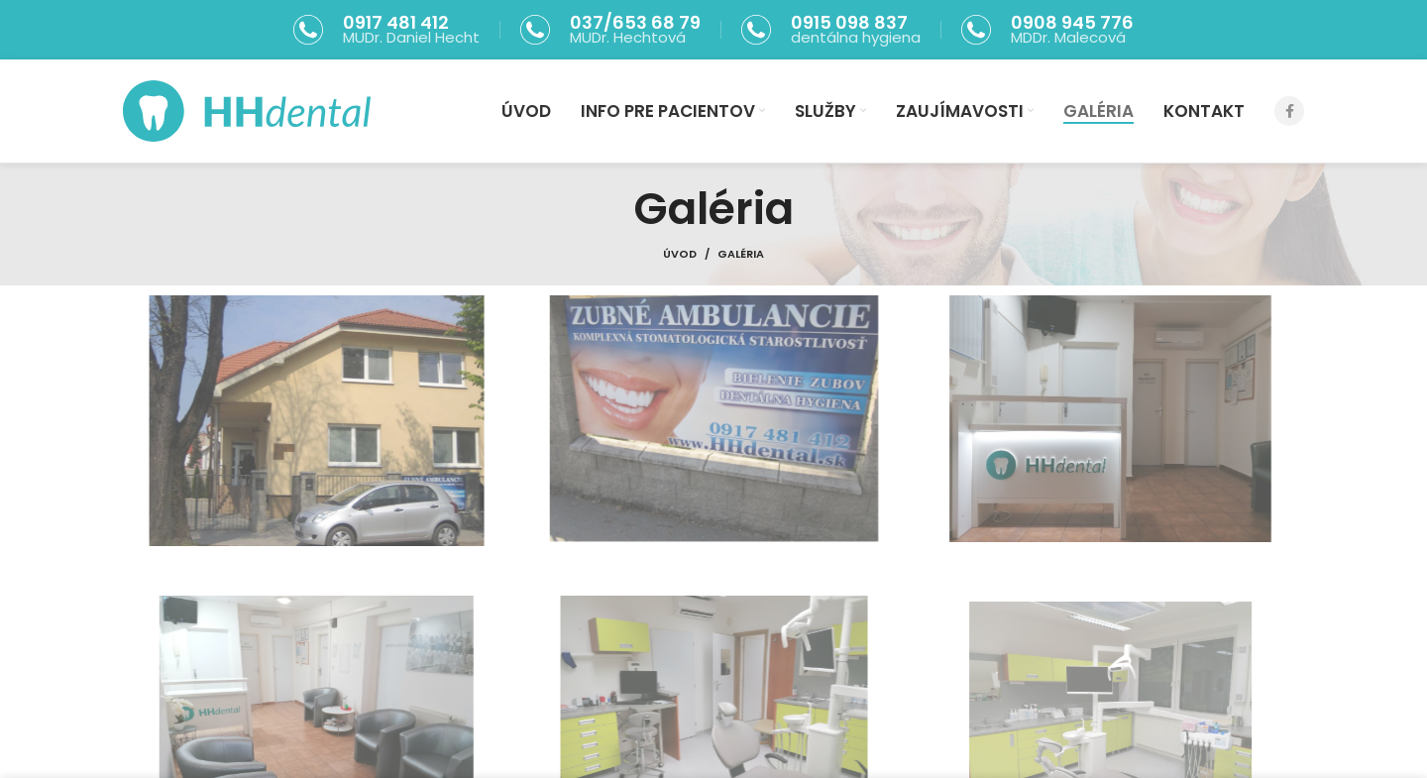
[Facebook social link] (1289, 111)
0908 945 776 (1072, 22)
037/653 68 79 (635, 22)
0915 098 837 (849, 22)
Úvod (680, 254)
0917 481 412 (396, 22)
